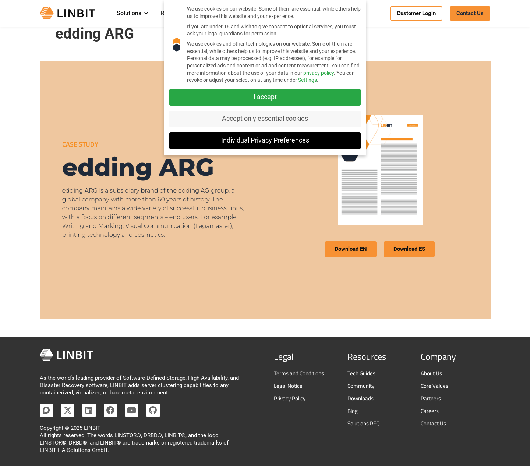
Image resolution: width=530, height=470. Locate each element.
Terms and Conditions (299, 377)
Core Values (434, 390)
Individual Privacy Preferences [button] (265, 140)
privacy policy (318, 73)
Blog (352, 415)
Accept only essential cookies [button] (265, 118)
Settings (307, 80)
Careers (430, 415)
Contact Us (433, 428)
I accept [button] (265, 97)
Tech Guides (361, 377)
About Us (431, 377)
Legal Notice (288, 390)
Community (360, 390)
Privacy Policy (289, 403)
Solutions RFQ (363, 428)
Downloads (360, 403)
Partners (431, 403)
